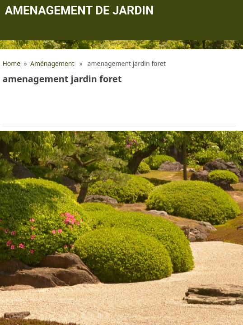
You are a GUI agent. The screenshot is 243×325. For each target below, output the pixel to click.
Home (11, 63)
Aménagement (52, 63)
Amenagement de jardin (79, 10)
